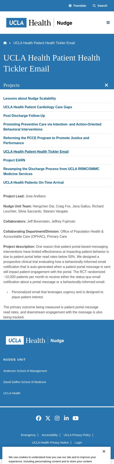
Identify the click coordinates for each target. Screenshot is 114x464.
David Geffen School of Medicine (24, 382)
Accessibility (50, 435)
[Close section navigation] (106, 85)
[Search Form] (100, 5)
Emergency (28, 435)
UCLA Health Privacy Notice (50, 442)
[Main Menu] (108, 22)
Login (78, 442)
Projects (11, 85)
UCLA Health (11, 393)
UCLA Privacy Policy (77, 435)
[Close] (104, 458)
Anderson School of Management (25, 371)
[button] (77, 5)
